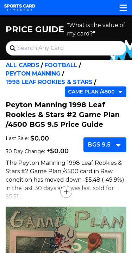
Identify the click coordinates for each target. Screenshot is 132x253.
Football (60, 65)
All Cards (22, 65)
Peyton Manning (33, 73)
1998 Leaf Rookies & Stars (49, 82)
